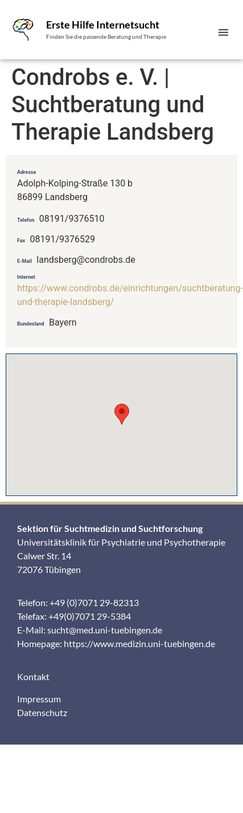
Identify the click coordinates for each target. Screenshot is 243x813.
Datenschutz (42, 712)
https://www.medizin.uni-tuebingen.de (139, 643)
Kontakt (33, 676)
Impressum (39, 698)
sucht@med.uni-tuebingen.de (104, 629)
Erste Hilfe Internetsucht (102, 24)
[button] (223, 32)
